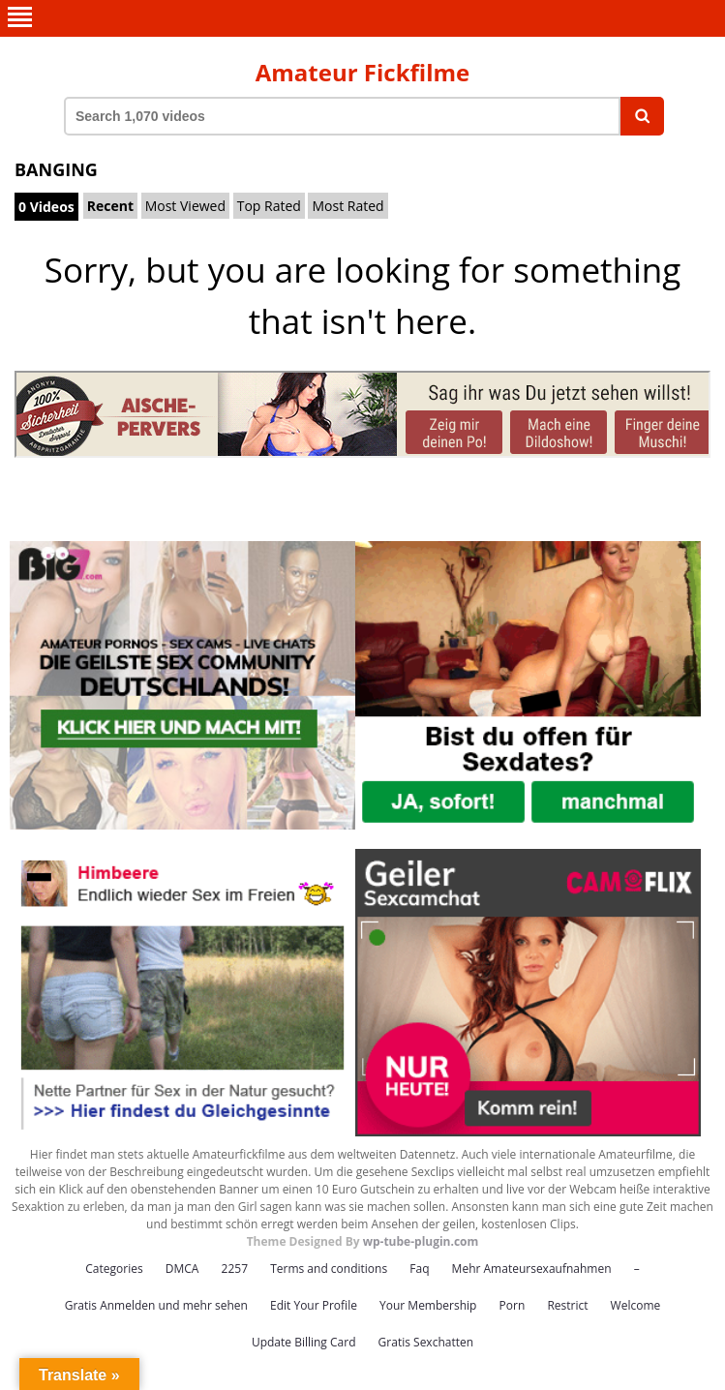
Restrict (567, 1305)
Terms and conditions (328, 1268)
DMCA (182, 1268)
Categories (113, 1268)
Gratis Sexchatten (425, 1342)
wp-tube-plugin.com (421, 1241)
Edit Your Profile (313, 1305)
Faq (419, 1268)
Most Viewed (185, 205)
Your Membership (427, 1305)
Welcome (636, 1305)
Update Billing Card (304, 1342)
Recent (110, 205)
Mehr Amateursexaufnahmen (532, 1268)
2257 (235, 1268)
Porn (512, 1305)
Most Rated (347, 205)
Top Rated (269, 205)
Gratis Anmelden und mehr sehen (156, 1305)
